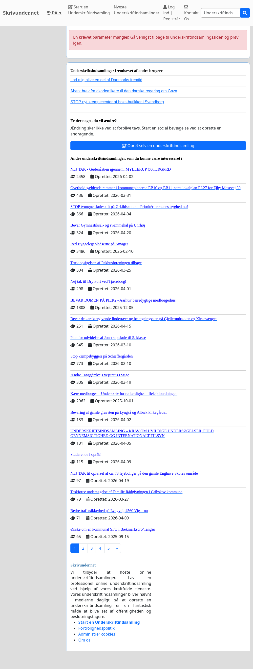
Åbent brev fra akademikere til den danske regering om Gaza (123, 91)
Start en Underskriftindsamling (89, 10)
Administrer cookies (96, 634)
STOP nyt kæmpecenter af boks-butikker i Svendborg (117, 102)
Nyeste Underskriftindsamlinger (136, 10)
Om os (84, 640)
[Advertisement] (31, 100)
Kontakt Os (191, 13)
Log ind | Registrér (171, 13)
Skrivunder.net (21, 12)
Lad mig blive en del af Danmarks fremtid (106, 80)
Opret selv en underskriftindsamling (158, 145)
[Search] (220, 13)
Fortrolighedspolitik (96, 628)
